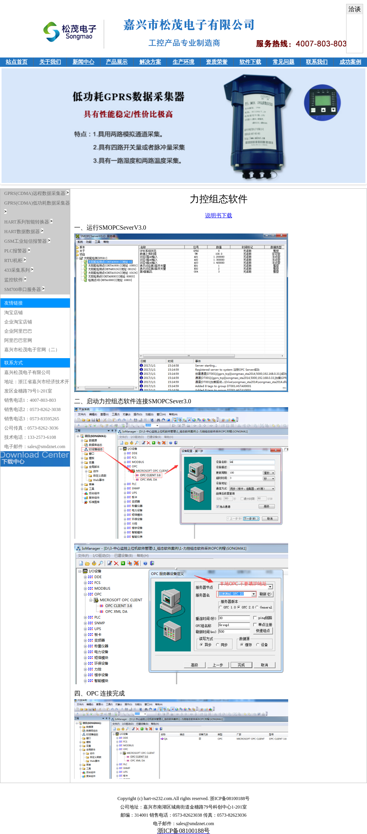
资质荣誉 (217, 62)
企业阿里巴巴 (18, 331)
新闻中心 (83, 62)
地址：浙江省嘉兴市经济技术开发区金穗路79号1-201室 (36, 386)
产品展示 (116, 62)
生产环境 (183, 62)
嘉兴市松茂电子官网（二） (32, 349)
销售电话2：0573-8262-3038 (32, 409)
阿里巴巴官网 (18, 340)
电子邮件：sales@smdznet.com (34, 446)
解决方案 (150, 62)
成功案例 (350, 62)
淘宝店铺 (13, 312)
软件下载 (250, 62)
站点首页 (16, 62)
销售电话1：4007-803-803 (30, 400)
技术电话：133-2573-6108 (30, 437)
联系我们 (317, 62)
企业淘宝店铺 (18, 322)
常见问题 (283, 62)
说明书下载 (218, 215)
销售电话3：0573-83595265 (31, 418)
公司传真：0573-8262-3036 (31, 428)
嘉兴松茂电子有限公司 (27, 372)
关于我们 (50, 62)
